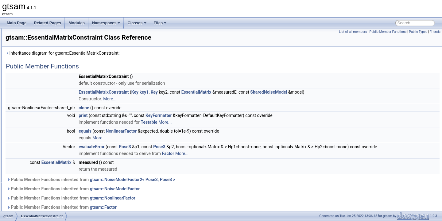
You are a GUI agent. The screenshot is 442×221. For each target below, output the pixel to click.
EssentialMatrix (37, 116)
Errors (30, 109)
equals (30, 82)
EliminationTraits (38, 42)
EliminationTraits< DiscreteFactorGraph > (59, 48)
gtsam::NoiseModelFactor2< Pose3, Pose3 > (209, 186)
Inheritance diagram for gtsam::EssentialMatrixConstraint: (139, 53)
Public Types (418, 32)
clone (160, 107)
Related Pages (47, 23)
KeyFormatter (235, 115)
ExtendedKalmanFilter (43, 190)
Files (160, 23)
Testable (225, 122)
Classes (136, 23)
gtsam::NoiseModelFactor (192, 195)
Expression (34, 163)
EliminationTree (38, 69)
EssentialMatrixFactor (42, 129)
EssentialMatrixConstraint (46, 123)
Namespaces (106, 23)
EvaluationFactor (39, 156)
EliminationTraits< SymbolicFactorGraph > (59, 62)
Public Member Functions (387, 32)
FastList (31, 210)
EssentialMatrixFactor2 (44, 136)
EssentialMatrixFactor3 (44, 143)
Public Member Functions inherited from (168, 186)
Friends (435, 32)
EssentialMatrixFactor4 (44, 150)
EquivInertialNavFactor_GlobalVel (52, 96)
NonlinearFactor (198, 131)
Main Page (16, 23)
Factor (30, 197)
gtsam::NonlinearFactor (189, 204)
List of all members (353, 32)
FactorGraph (35, 204)
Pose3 (202, 146)
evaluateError (168, 146)
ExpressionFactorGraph (44, 177)
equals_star (34, 89)
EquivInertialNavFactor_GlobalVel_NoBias (59, 102)
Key (211, 92)
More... (186, 98)
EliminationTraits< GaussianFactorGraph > (60, 55)
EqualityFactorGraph (42, 75)
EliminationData (38, 35)
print (159, 115)
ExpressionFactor (39, 170)
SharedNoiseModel (345, 92)
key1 (221, 92)
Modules (76, 23)
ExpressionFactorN (40, 183)
